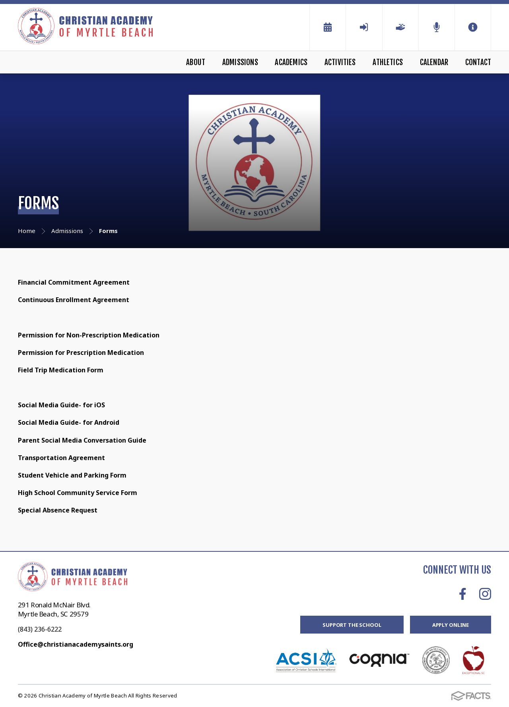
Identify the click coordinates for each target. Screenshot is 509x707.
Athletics (388, 62)
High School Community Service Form (77, 492)
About (195, 62)
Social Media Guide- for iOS (61, 405)
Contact (478, 62)
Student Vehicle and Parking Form (73, 475)
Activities (340, 62)
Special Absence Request (58, 510)
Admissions (240, 62)
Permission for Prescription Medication (81, 352)
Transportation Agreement (61, 457)
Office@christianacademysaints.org (75, 644)
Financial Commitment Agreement (74, 282)
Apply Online (450, 624)
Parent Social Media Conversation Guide (82, 440)
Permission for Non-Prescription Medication (88, 335)
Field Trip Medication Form (60, 370)
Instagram (485, 594)
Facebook (462, 594)
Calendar (434, 62)
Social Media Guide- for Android (68, 422)
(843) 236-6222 (40, 629)
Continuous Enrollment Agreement (74, 299)
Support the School (351, 624)
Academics (291, 62)
